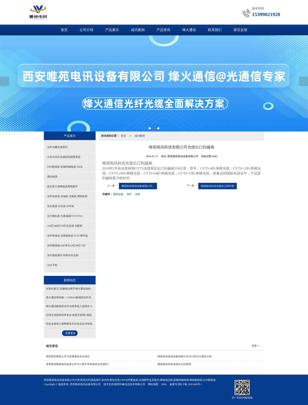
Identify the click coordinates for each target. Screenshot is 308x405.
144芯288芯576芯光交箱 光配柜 (64, 225)
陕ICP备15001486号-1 (190, 384)
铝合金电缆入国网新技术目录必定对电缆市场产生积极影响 (79, 323)
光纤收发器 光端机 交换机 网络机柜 (67, 196)
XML (164, 384)
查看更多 (70, 333)
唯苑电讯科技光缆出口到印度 (217, 186)
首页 (64, 30)
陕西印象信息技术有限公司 (129, 384)
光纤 (129, 194)
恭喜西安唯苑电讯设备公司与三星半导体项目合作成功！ (78, 364)
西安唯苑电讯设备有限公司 (85, 384)
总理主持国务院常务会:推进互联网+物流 (69, 314)
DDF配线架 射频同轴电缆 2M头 (65, 166)
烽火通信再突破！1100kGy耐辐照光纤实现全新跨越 (75, 297)
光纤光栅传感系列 (57, 147)
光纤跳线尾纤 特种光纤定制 (62, 255)
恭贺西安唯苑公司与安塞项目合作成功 (68, 356)
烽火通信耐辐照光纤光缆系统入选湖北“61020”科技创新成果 (80, 306)
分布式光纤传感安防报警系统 (63, 156)
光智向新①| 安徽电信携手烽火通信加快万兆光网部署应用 (78, 288)
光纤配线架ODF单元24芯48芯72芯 (66, 245)
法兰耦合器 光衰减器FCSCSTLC (65, 215)
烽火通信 (189, 30)
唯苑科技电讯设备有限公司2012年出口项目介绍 (185, 356)
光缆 (137, 194)
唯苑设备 (118, 194)
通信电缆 (52, 176)
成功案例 (138, 30)
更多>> (256, 345)
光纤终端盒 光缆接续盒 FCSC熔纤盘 (67, 235)
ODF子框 (52, 265)
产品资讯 (163, 30)
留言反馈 (240, 30)
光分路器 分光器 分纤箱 (60, 206)
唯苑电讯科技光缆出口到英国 (174, 364)
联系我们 (215, 30)
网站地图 (153, 384)
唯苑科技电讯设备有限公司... (137, 186)
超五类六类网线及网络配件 (62, 186)
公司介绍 (86, 30)
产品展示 (112, 30)
